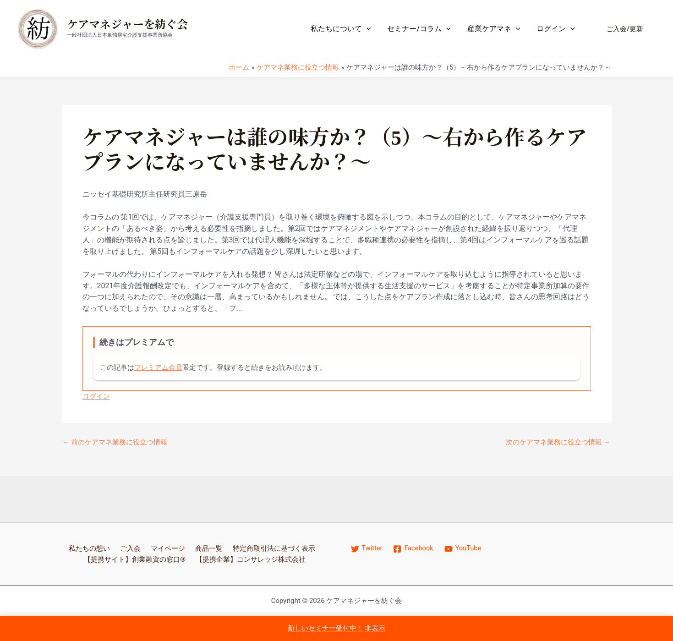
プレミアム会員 (158, 367)
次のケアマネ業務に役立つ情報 (558, 442)
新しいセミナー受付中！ (325, 628)
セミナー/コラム (423, 29)
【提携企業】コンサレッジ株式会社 (253, 558)
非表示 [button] (375, 628)
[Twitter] (367, 548)
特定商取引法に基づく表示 (272, 547)
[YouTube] (464, 548)
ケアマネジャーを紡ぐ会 (127, 25)
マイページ (166, 547)
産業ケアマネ (496, 29)
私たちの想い (89, 547)
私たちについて (347, 29)
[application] (373, 29)
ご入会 (129, 547)
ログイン (556, 29)
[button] (624, 29)
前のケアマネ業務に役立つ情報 (115, 442)
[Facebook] (414, 548)
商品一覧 (206, 547)
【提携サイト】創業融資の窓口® (133, 558)
